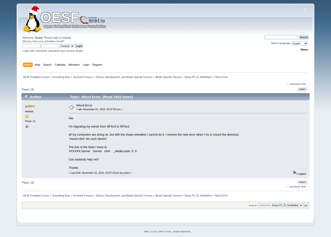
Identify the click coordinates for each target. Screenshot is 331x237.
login (56, 37)
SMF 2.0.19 (150, 231)
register (66, 37)
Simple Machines (182, 231)
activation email (53, 41)
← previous (293, 83)
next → (305, 83)
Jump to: (253, 205)
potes (30, 106)
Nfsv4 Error (84, 105)
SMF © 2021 (164, 231)
